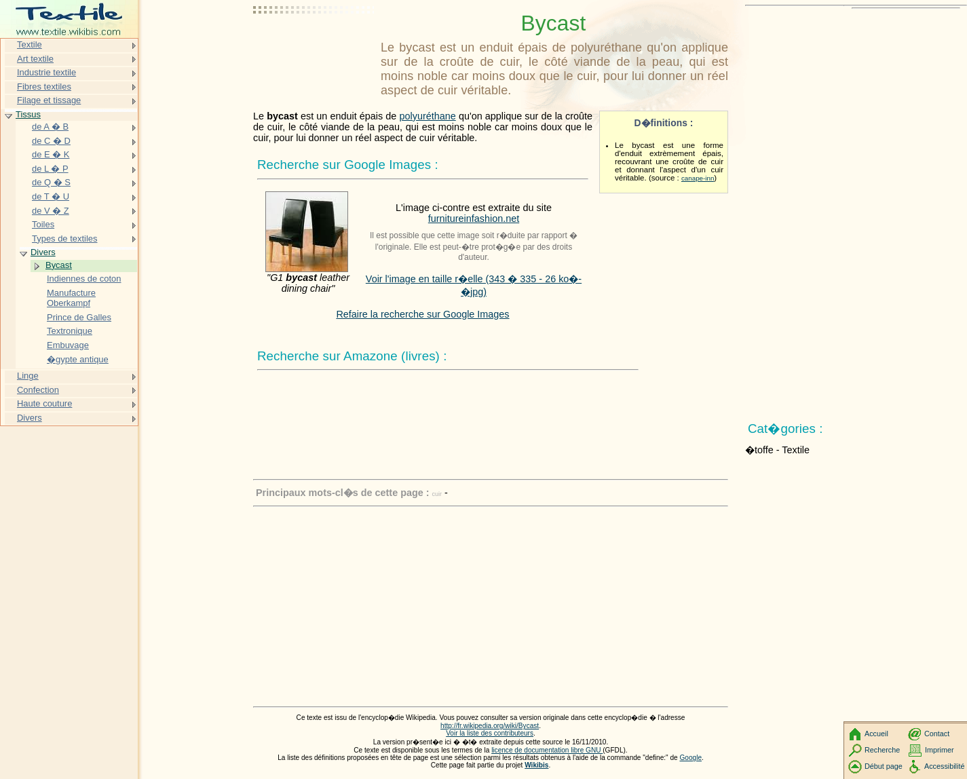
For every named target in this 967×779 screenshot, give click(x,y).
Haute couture (44, 403)
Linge (28, 375)
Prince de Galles (79, 317)
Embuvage (68, 345)
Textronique (69, 331)
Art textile (35, 59)
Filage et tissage (49, 100)
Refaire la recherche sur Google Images (422, 314)
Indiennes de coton (84, 278)
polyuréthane (428, 116)
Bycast (58, 265)
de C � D (51, 141)
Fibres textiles (44, 86)
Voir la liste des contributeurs (489, 733)
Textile (29, 44)
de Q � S (51, 182)
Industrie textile (46, 72)
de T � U (50, 196)
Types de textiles (64, 238)
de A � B (50, 126)
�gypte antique (78, 359)
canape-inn (697, 178)
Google (691, 757)
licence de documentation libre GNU (547, 750)
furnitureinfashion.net (473, 218)
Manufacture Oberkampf (71, 298)
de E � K (50, 154)
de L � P (50, 169)
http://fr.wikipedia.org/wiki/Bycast (489, 725)
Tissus (28, 114)
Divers (43, 252)
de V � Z (50, 211)
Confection (38, 390)
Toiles (43, 224)
